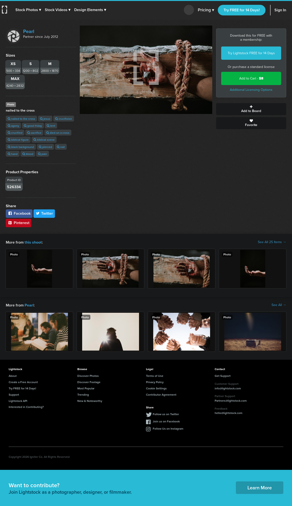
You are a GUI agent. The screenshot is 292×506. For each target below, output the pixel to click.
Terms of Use (154, 375)
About (13, 375)
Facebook (19, 213)
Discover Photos (88, 375)
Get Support (223, 375)
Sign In (280, 10)
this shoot (33, 242)
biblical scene (44, 140)
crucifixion (63, 119)
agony (13, 126)
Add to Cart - (251, 78)
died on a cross (57, 133)
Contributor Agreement (161, 394)
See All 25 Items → (272, 242)
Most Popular (85, 388)
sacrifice (34, 133)
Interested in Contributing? (26, 406)
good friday (33, 126)
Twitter (44, 213)
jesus (45, 119)
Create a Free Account (23, 382)
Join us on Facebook (166, 421)
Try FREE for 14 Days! (242, 10)
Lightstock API (18, 400)
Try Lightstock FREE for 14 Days (251, 53)
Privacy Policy (155, 382)
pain (42, 154)
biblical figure (18, 140)
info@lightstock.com (228, 388)
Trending (83, 394)
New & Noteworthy (89, 400)
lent (51, 126)
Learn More (259, 487)
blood (27, 154)
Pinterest (18, 223)
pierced (45, 147)
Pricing (206, 10)
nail (61, 147)
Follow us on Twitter (166, 414)
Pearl (28, 31)
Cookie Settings (156, 388)
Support (14, 394)
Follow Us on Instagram (168, 428)
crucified (15, 133)
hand (13, 154)
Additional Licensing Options (251, 89)
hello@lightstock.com (228, 412)
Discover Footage (88, 382)
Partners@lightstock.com (231, 400)
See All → (279, 304)
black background (21, 147)
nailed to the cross (21, 119)
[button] (28, 10)
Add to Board (251, 109)
